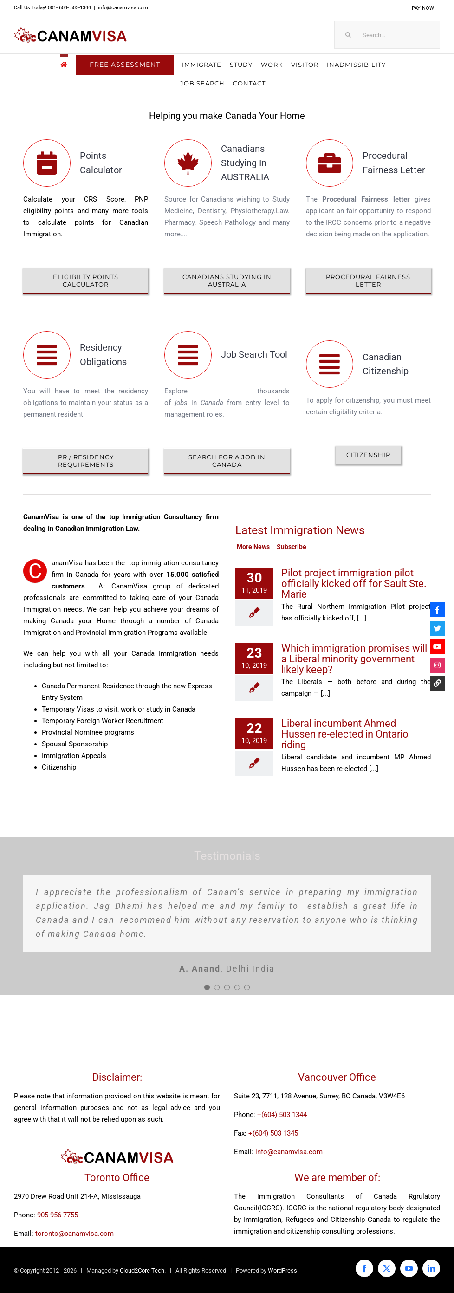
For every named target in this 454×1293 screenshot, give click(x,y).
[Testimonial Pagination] (207, 987)
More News (253, 546)
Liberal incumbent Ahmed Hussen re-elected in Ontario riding (345, 734)
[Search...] (387, 35)
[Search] (348, 35)
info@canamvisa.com (123, 8)
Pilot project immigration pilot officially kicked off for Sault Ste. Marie (354, 583)
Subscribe (291, 546)
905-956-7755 (57, 1215)
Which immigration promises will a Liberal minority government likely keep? (354, 658)
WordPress (282, 1270)
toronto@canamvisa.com (74, 1233)
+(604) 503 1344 (282, 1114)
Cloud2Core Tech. (143, 1270)
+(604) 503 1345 (273, 1133)
